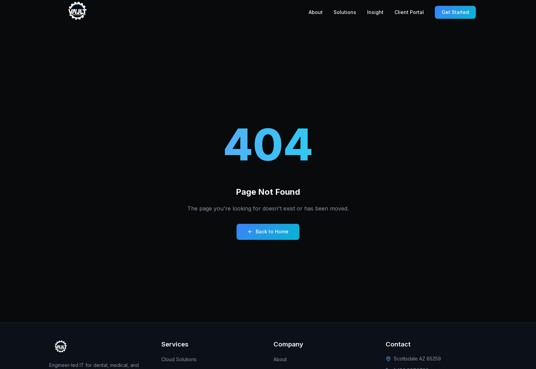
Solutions (345, 12)
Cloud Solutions (179, 359)
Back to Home (268, 231)
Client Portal (409, 12)
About (316, 12)
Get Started (455, 12)
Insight (375, 12)
